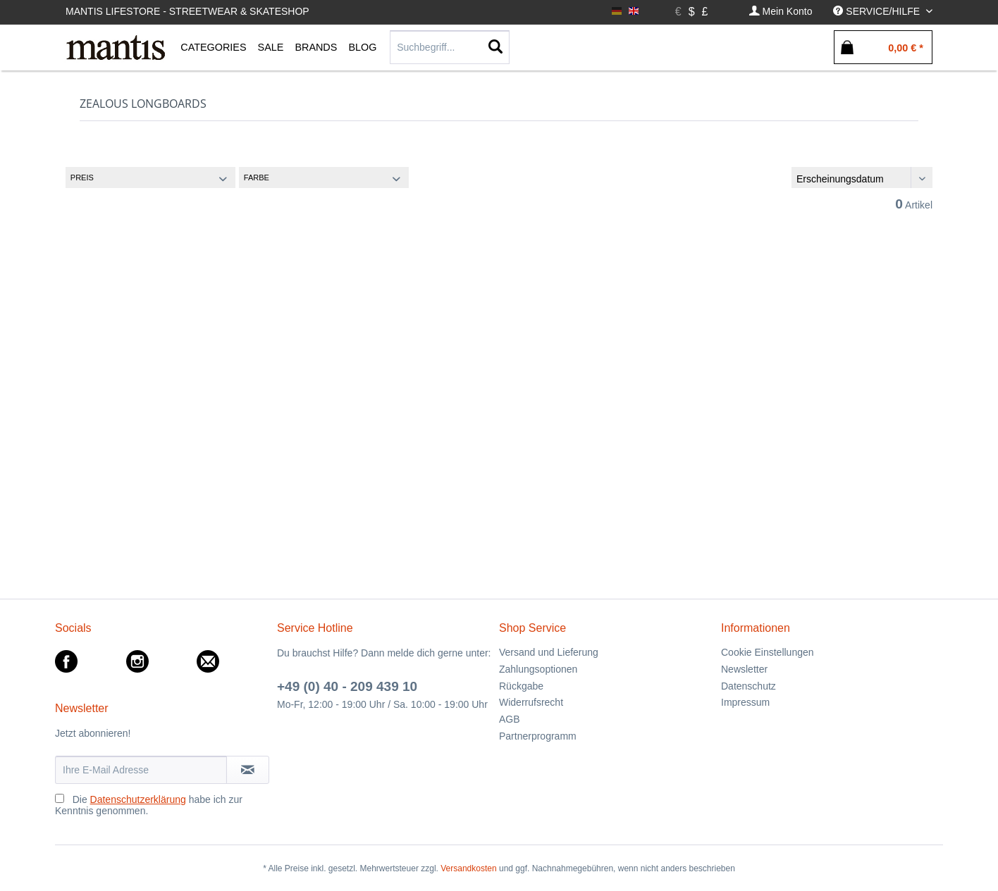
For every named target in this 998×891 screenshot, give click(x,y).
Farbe (256, 177)
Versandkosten (468, 868)
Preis (82, 177)
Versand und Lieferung (548, 652)
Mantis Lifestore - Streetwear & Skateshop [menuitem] (187, 11)
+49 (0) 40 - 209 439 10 (347, 686)
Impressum (745, 702)
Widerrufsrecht (531, 702)
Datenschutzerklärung (138, 799)
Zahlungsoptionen (538, 669)
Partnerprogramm (538, 736)
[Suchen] (495, 47)
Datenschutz (748, 686)
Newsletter (744, 669)
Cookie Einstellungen (767, 652)
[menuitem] (781, 11)
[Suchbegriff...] (450, 47)
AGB (509, 719)
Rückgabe (521, 686)
